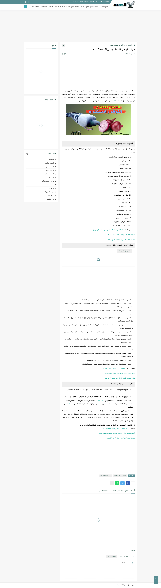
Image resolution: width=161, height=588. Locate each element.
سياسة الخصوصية (89, 1)
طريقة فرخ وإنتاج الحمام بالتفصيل (115, 428)
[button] (128, 483)
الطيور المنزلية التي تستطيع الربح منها (121, 240)
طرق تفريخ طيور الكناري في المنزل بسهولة (120, 373)
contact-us (80, 1)
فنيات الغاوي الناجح (92, 7)
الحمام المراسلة (49, 174)
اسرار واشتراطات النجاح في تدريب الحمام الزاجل (109, 230)
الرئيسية (131, 45)
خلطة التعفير (99, 401)
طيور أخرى (58, 7)
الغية (113, 101)
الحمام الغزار (50, 170)
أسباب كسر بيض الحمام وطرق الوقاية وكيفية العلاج (117, 433)
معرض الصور (35, 7)
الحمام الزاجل (49, 163)
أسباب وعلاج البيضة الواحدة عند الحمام (121, 235)
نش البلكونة (66, 7)
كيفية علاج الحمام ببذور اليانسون (113, 369)
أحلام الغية (44, 7)
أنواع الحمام (104, 7)
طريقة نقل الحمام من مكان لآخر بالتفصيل (120, 438)
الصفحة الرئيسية (104, 1)
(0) (64, 54)
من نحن (97, 1)
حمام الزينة (50, 184)
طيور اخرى (50, 188)
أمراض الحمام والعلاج (77, 7)
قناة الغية (70, 404)
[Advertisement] (80, 26)
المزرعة (51, 7)
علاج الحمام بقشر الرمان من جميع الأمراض (120, 378)
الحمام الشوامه (49, 166)
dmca (75, 1)
